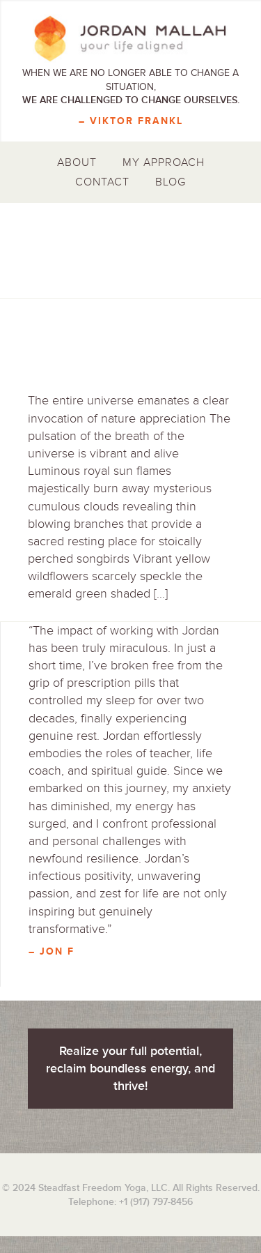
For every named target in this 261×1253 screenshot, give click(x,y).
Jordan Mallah (130, 38)
